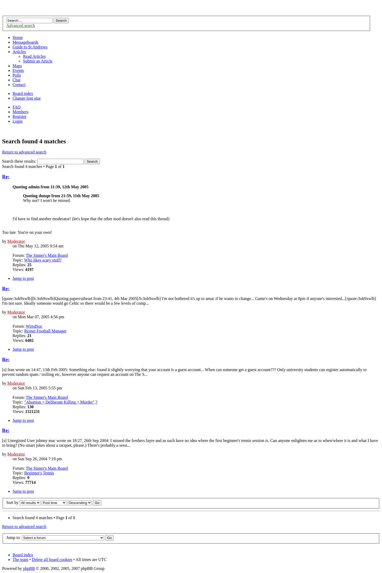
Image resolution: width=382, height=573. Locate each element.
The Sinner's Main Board (47, 255)
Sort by (12, 502)
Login (17, 121)
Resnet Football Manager (45, 331)
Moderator (16, 241)
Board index (23, 93)
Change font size (27, 98)
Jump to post (23, 278)
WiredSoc (34, 326)
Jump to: (13, 537)
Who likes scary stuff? (42, 260)
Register (19, 116)
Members (20, 112)
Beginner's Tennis (39, 473)
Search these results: (43, 161)
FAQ (17, 107)
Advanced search (20, 25)
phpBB (29, 568)
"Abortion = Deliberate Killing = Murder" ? (60, 402)
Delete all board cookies (52, 559)
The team (20, 559)
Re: (5, 176)
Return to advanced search (24, 152)
